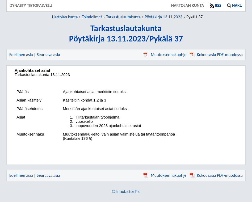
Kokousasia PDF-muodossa (216, 54)
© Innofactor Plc (126, 191)
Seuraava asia (48, 54)
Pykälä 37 (194, 16)
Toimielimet (92, 16)
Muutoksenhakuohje (164, 54)
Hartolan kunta (187, 5)
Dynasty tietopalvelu (31, 5)
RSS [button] (215, 5)
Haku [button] (234, 5)
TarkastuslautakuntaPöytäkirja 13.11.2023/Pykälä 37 (126, 33)
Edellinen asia (21, 54)
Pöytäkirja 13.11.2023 (163, 16)
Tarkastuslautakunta (123, 16)
